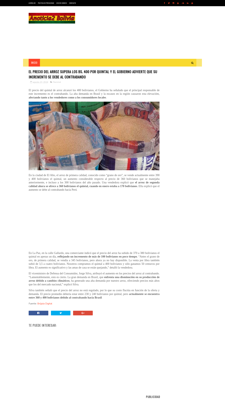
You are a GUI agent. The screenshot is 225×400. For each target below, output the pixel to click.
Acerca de (32, 3)
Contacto (72, 3)
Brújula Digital (44, 308)
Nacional (57, 82)
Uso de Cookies (61, 3)
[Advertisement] (140, 32)
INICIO (34, 63)
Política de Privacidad (46, 3)
